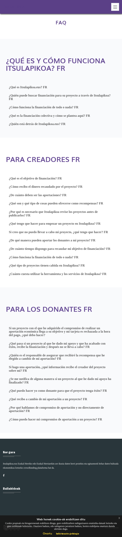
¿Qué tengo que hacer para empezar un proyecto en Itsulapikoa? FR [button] (55, 223)
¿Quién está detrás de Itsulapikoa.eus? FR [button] (37, 124)
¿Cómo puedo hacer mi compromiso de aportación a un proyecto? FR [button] (55, 419)
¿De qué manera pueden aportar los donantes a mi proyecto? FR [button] (52, 240)
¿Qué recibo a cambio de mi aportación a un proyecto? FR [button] (48, 399)
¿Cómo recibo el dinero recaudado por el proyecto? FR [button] (45, 186)
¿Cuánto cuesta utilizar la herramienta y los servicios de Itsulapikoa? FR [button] (57, 274)
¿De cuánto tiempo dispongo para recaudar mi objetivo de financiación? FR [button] (59, 248)
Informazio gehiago (67, 533)
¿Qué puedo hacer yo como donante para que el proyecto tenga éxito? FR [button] (58, 390)
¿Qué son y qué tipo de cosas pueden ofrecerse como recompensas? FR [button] (56, 203)
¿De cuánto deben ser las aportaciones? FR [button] (37, 195)
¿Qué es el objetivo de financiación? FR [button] (35, 178)
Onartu (47, 533)
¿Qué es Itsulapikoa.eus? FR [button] (28, 87)
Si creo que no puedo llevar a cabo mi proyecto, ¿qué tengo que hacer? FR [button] (58, 232)
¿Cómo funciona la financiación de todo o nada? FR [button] (43, 107)
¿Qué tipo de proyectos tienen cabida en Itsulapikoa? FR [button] (47, 265)
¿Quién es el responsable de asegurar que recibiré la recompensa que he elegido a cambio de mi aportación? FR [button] (57, 357)
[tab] (61, 87)
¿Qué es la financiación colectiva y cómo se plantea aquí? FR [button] (49, 115)
